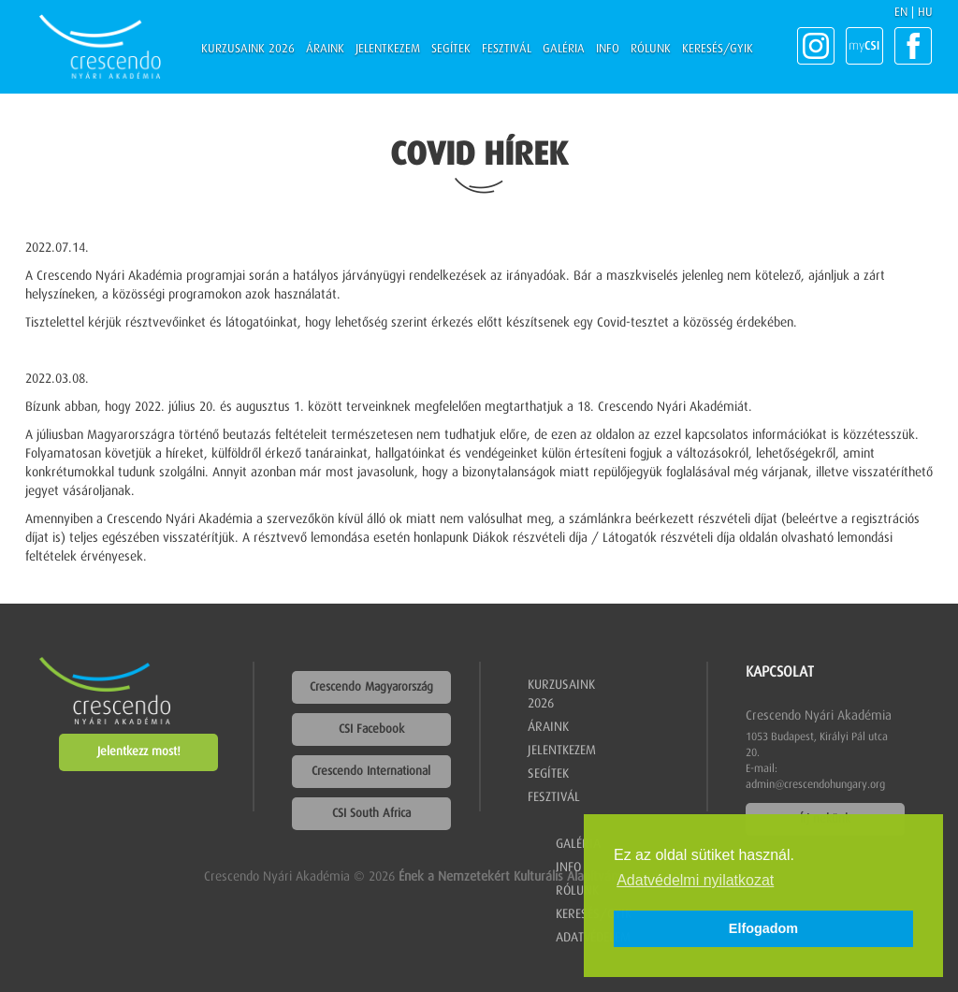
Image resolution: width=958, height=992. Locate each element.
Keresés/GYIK (717, 49)
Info (607, 49)
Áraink (325, 49)
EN (900, 13)
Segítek (451, 49)
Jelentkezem (388, 49)
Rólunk (651, 49)
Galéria (564, 49)
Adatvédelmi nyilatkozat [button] (695, 880)
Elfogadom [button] (763, 928)
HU (925, 13)
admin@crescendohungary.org (815, 785)
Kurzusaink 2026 (248, 49)
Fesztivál (506, 49)
